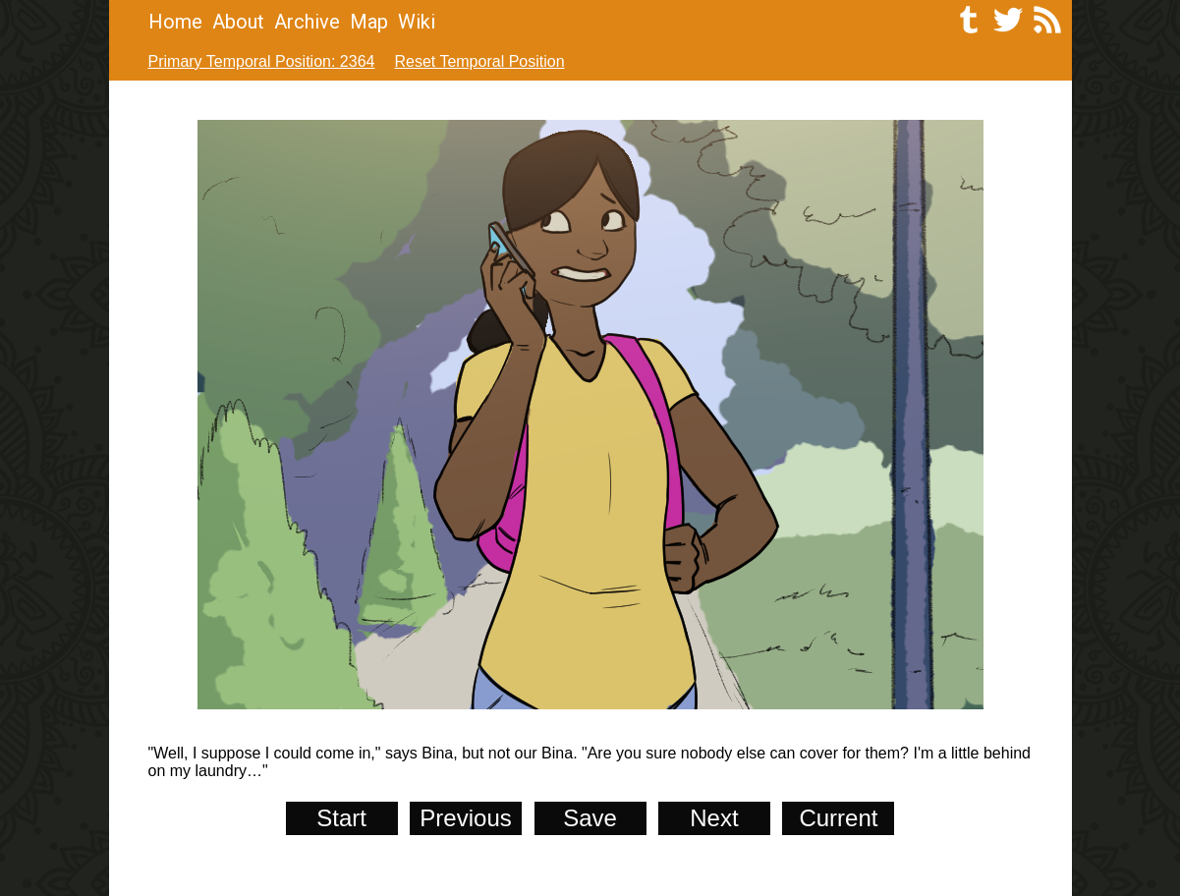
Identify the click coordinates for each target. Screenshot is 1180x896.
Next (714, 818)
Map (369, 21)
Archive (307, 21)
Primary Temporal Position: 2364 (261, 61)
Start (341, 818)
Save (590, 818)
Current (838, 818)
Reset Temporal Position (479, 61)
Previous (465, 818)
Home (175, 21)
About (238, 21)
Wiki (416, 21)
